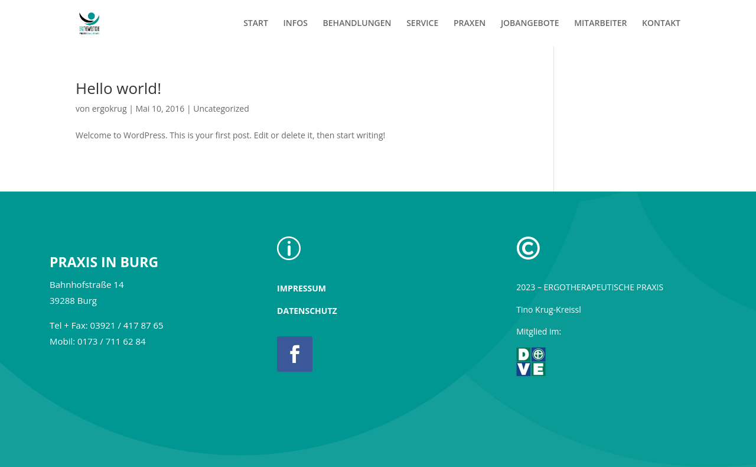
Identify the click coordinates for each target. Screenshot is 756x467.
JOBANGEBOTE (530, 23)
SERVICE (422, 23)
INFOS (296, 23)
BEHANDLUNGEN (357, 23)
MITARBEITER (600, 23)
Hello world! (118, 88)
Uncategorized (221, 108)
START (255, 23)
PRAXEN (469, 23)
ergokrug (109, 108)
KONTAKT (661, 23)
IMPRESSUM (301, 288)
